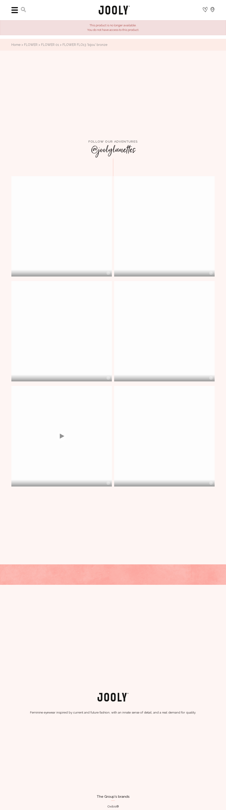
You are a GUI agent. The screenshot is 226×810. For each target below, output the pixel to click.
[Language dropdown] (213, 10)
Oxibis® (113, 806)
